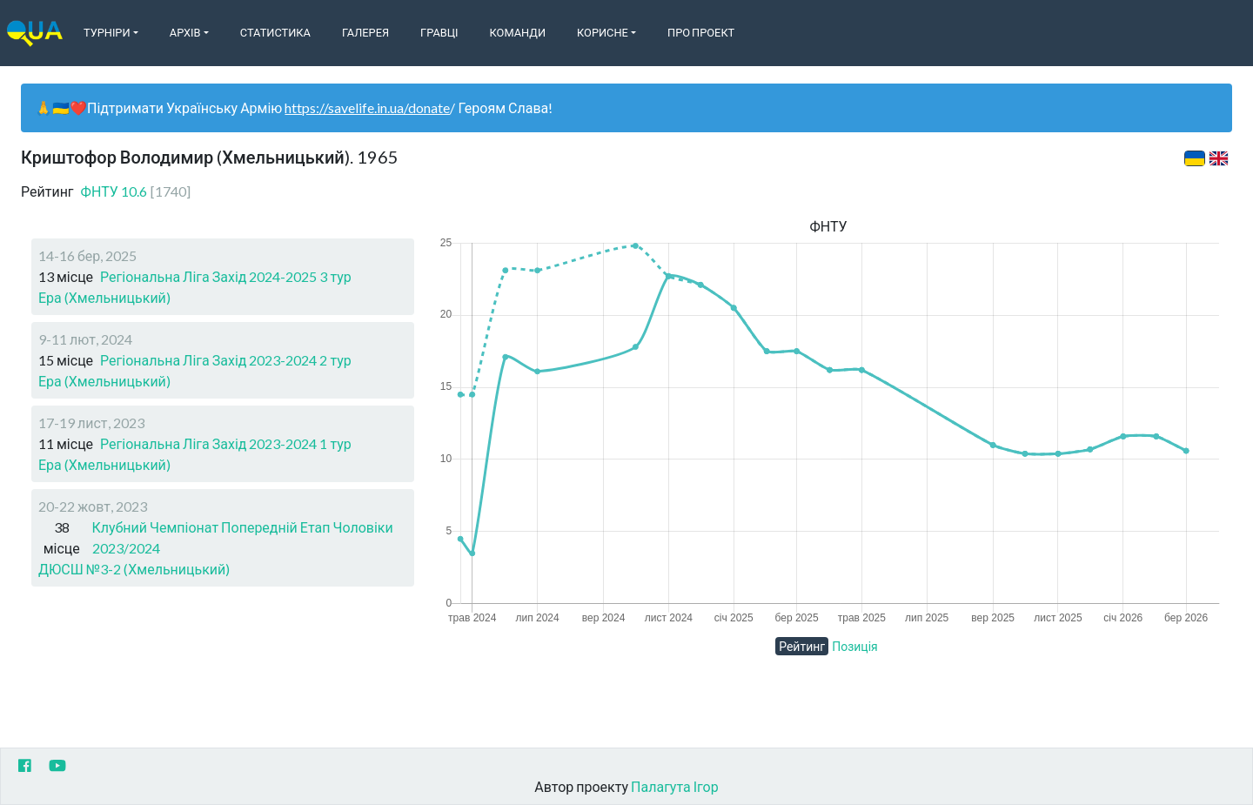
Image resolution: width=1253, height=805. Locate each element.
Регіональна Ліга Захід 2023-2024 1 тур (226, 443)
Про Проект (700, 32)
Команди (518, 32)
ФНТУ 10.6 (136, 191)
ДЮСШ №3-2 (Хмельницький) (134, 568)
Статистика (275, 32)
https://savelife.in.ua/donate (367, 107)
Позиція (855, 646)
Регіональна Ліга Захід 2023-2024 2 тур (226, 360)
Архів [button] (185, 32)
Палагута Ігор (675, 786)
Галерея (365, 32)
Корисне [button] (602, 32)
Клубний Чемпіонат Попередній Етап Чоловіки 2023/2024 (242, 537)
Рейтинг (802, 646)
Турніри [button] (107, 32)
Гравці (439, 32)
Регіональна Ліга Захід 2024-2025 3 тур (226, 276)
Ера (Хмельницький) (104, 297)
